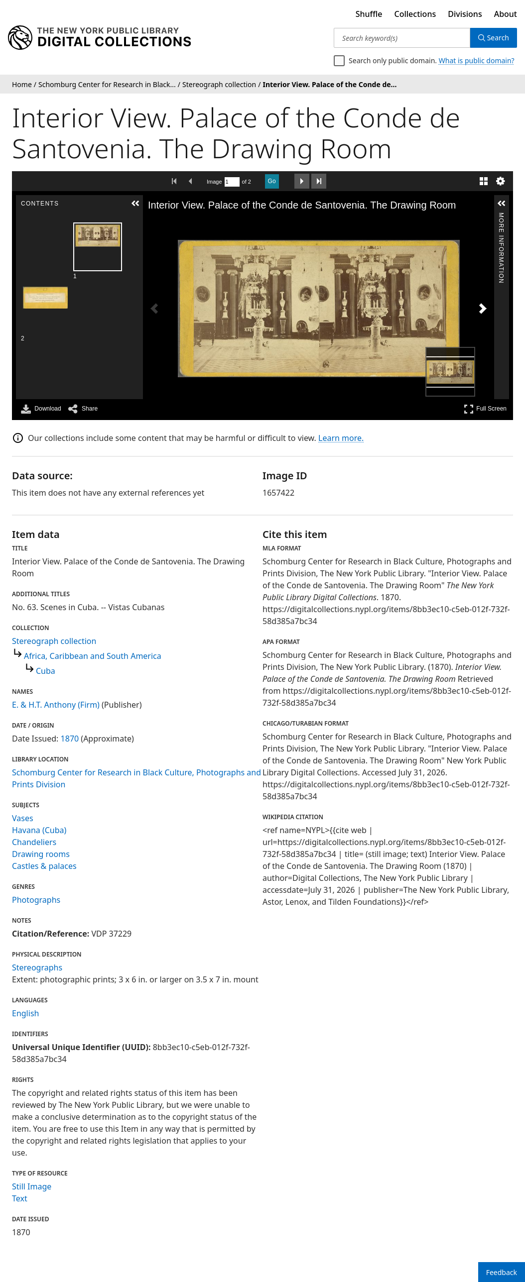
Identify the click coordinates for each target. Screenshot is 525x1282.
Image (214, 182)
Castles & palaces (44, 865)
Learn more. (341, 437)
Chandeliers (34, 842)
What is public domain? (477, 60)
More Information (501, 217)
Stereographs (37, 967)
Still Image (31, 1186)
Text (19, 1198)
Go (272, 181)
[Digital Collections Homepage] (99, 37)
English (25, 1013)
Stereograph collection (54, 641)
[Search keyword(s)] (402, 38)
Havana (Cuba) (39, 830)
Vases (22, 818)
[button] (135, 204)
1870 (70, 738)
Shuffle (369, 13)
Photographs (36, 899)
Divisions (465, 13)
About (505, 13)
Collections (415, 13)
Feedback (501, 1272)
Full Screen (485, 409)
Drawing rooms (41, 854)
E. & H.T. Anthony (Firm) (56, 704)
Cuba (45, 670)
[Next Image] (482, 308)
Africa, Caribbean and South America (92, 655)
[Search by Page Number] (232, 182)
